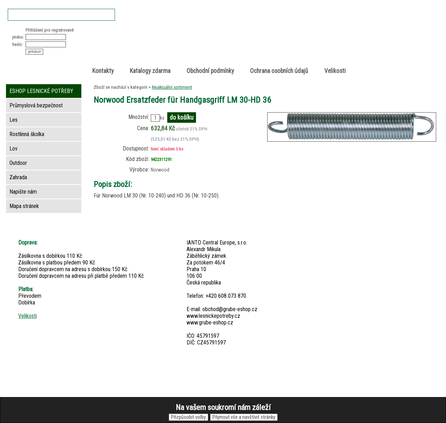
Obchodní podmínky (210, 70)
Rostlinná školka (26, 134)
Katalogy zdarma (150, 70)
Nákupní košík (356, 33)
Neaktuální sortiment (172, 87)
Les (13, 119)
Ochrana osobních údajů (279, 70)
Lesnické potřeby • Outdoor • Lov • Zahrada (225, 46)
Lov (13, 148)
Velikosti (335, 70)
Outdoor (18, 163)
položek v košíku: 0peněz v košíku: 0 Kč (363, 40)
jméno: (18, 37)
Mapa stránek (24, 206)
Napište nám (23, 191)
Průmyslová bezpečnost (36, 105)
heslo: (17, 44)
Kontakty (103, 70)
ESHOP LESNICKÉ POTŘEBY (41, 91)
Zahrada (18, 177)
